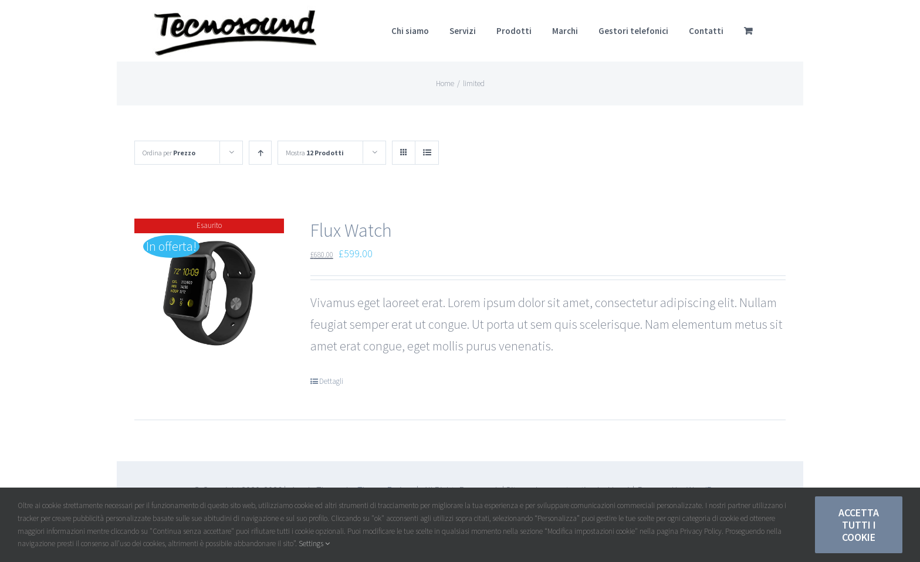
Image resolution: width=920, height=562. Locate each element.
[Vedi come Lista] (426, 152)
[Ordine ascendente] (260, 153)
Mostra (315, 152)
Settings (314, 544)
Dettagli (331, 381)
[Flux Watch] (209, 293)
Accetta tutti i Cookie (858, 525)
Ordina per (169, 152)
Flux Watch (351, 230)
